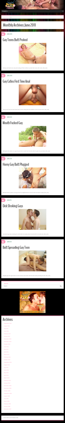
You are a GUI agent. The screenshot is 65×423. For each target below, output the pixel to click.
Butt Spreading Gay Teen (16, 247)
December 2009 (7, 385)
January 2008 (7, 406)
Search (6, 283)
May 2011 (6, 349)
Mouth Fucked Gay (13, 123)
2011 (7, 17)
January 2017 (7, 336)
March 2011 (6, 354)
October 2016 (7, 344)
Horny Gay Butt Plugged (16, 164)
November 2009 (7, 388)
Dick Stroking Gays (13, 206)
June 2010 (6, 370)
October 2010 (7, 359)
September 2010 (8, 362)
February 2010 (7, 380)
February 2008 (7, 403)
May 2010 (6, 372)
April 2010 (6, 375)
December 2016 (7, 339)
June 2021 (6, 331)
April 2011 (6, 352)
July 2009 (6, 398)
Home (4, 17)
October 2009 (7, 391)
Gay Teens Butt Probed (15, 39)
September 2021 (8, 323)
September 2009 (8, 393)
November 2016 (7, 341)
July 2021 (6, 328)
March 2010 (6, 378)
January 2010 (7, 383)
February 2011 (7, 357)
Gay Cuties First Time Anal (16, 81)
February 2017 (7, 333)
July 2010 (6, 367)
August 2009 (7, 396)
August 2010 (7, 365)
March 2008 (6, 401)
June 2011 (6, 346)
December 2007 (7, 409)
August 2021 (7, 326)
